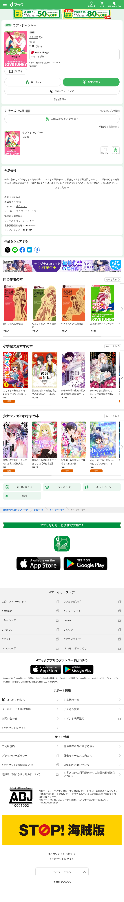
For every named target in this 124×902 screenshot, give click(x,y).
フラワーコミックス (26, 211)
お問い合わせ (9, 718)
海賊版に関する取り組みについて (21, 774)
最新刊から (114, 127)
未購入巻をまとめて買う (65, 118)
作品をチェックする (64, 91)
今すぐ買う (93, 82)
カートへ (35, 82)
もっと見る (111, 279)
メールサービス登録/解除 (16, 709)
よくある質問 (71, 709)
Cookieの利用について (77, 764)
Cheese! (18, 216)
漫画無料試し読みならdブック (15, 510)
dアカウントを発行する (62, 853)
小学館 (17, 201)
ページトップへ (62, 871)
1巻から (103, 127)
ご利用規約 (8, 746)
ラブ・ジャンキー (32, 132)
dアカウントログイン (14, 727)
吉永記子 (33, 37)
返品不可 (33, 66)
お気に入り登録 (112, 110)
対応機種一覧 (71, 699)
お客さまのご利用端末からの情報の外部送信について (89, 774)
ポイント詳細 (37, 56)
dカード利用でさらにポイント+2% (43, 63)
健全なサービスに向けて (78, 755)
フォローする (41, 37)
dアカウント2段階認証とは (17, 764)
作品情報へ (60, 99)
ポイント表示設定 (74, 718)
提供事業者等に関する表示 (79, 746)
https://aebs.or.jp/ (49, 802)
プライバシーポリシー (15, 755)
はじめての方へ (13, 700)
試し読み (18, 71)
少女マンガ (21, 206)
